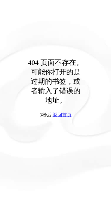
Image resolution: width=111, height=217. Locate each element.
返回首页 (62, 114)
